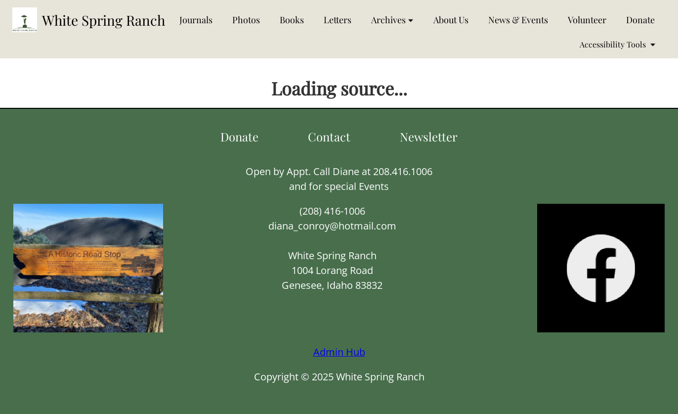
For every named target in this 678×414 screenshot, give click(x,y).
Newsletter (429, 136)
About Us (450, 20)
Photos (246, 20)
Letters (337, 20)
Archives (392, 20)
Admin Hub (339, 352)
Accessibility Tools (618, 44)
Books (292, 20)
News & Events (518, 20)
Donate (640, 20)
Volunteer (587, 20)
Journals (195, 20)
